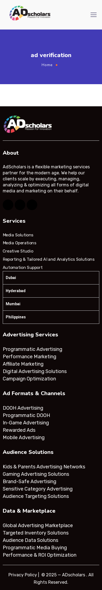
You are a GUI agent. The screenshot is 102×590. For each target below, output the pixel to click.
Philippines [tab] (16, 317)
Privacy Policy (22, 574)
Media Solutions (18, 235)
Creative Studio (18, 251)
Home (47, 64)
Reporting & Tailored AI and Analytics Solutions (48, 259)
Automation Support (22, 267)
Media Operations (19, 242)
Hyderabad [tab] (16, 291)
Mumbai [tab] (13, 304)
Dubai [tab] (11, 277)
